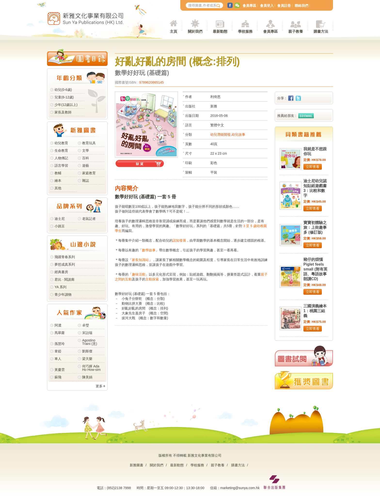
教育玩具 (89, 143)
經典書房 (61, 272)
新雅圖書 (136, 465)
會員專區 (249, 6)
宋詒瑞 (87, 333)
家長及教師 (63, 112)
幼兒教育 (61, 143)
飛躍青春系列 (65, 257)
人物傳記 (61, 158)
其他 (58, 188)
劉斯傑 (87, 351)
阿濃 (58, 325)
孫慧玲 (60, 344)
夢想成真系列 (65, 264)
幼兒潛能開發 (220, 134)
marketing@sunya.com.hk (240, 488)
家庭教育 (89, 173)
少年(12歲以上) (66, 105)
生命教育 (61, 150)
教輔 (58, 173)
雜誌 (85, 181)
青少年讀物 (63, 294)
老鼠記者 (89, 219)
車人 (58, 359)
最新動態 (177, 465)
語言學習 (61, 165)
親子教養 (217, 465)
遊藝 (85, 165)
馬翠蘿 (60, 333)
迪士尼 (60, 219)
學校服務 (245, 31)
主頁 (173, 31)
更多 (99, 386)
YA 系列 (60, 287)
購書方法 (238, 465)
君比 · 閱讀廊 (64, 279)
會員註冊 (284, 6)
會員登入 (267, 6)
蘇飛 (58, 377)
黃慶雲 (60, 370)
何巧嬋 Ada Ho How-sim (91, 368)
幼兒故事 (238, 134)
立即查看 (312, 167)
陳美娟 (87, 377)
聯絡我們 (301, 6)
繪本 (58, 181)
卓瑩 (85, 325)
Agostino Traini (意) (89, 342)
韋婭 (58, 351)
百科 (85, 158)
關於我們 (156, 465)
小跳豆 (60, 226)
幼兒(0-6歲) (63, 90)
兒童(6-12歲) (65, 97)
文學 (85, 150)
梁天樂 (87, 359)
